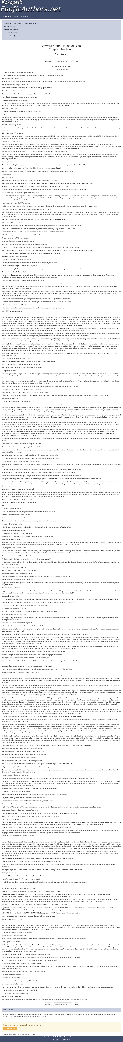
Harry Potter (13, 23)
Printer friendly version (11, 30)
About (16, 16)
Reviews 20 (7, 26)
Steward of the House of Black (28, 23)
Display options (9, 36)
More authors (25, 16)
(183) (13, 26)
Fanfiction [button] (7, 16)
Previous (48, 61)
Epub (17, 33)
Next (76, 61)
